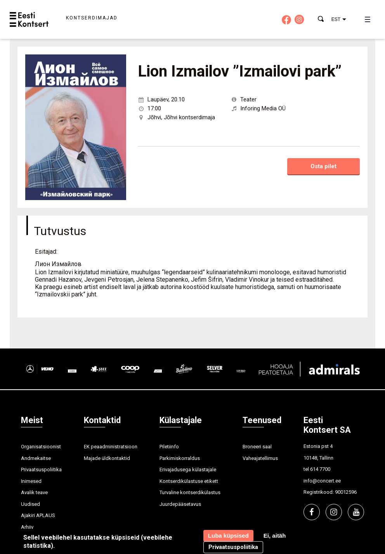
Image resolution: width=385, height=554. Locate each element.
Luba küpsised (228, 535)
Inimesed (31, 481)
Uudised (30, 504)
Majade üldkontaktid (107, 458)
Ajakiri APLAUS (38, 515)
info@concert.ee (322, 481)
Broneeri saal (257, 446)
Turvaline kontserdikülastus (190, 492)
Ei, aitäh (275, 535)
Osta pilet (323, 166)
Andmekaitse (36, 458)
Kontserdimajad (92, 18)
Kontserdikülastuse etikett (189, 481)
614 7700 (320, 469)
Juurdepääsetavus (180, 504)
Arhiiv (27, 527)
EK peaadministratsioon (110, 446)
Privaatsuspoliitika (41, 469)
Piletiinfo (169, 446)
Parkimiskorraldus (180, 458)
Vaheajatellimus (260, 458)
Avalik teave (34, 492)
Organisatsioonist (41, 446)
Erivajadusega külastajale (188, 469)
